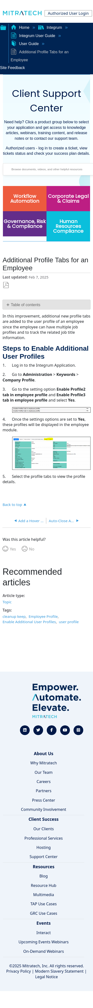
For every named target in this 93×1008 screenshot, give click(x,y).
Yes (13, 549)
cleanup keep (14, 616)
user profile (69, 621)
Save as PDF (6, 285)
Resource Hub (43, 885)
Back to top (12, 504)
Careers (44, 781)
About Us (43, 753)
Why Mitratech (43, 763)
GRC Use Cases (43, 913)
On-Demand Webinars (43, 951)
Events (44, 923)
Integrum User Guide (33, 36)
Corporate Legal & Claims (68, 198)
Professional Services (43, 838)
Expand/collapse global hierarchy (3, 27)
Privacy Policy (18, 971)
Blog (43, 876)
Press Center (43, 800)
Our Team (44, 772)
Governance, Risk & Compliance (25, 224)
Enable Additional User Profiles (29, 621)
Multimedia (43, 894)
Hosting (44, 847)
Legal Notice (46, 976)
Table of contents (25, 305)
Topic (6, 601)
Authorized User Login (68, 13)
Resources (43, 866)
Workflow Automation (24, 198)
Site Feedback (12, 68)
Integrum (50, 27)
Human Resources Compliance (68, 226)
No (31, 549)
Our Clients (43, 828)
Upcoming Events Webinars (44, 942)
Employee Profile (43, 616)
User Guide (25, 44)
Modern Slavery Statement (59, 971)
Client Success (43, 819)
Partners (43, 790)
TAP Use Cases (43, 904)
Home (21, 27)
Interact (44, 932)
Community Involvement (43, 809)
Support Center (43, 856)
